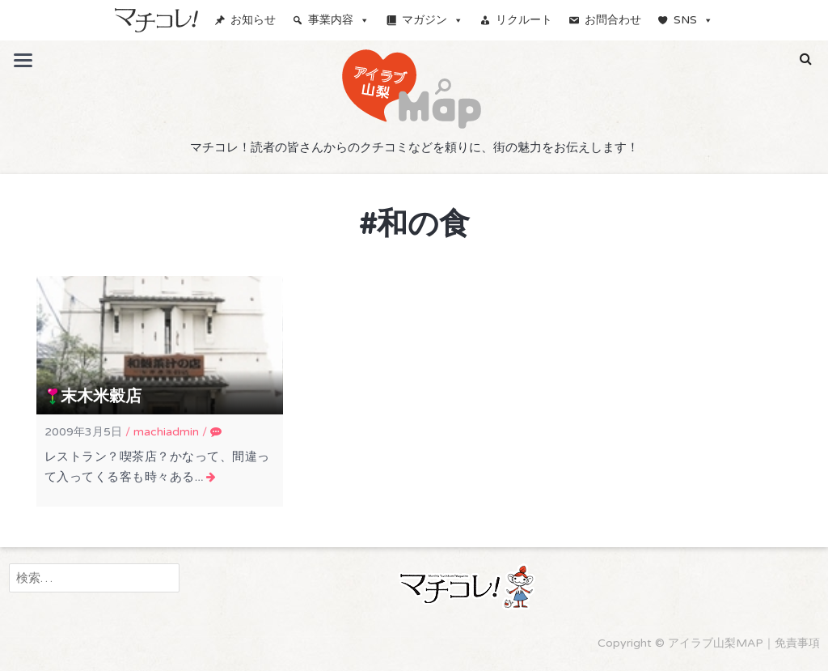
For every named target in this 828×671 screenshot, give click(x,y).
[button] (806, 59)
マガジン (432, 20)
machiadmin (166, 432)
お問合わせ (613, 20)
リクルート (524, 20)
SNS (693, 20)
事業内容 (339, 20)
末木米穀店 (101, 396)
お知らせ (253, 20)
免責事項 (797, 643)
